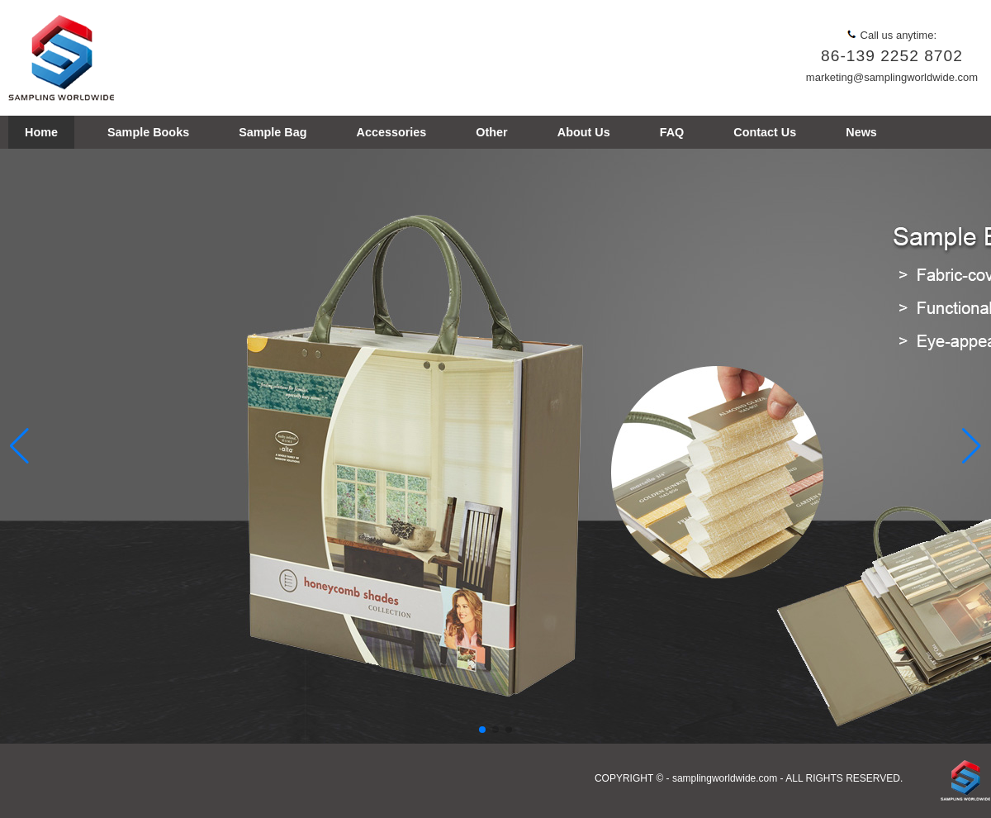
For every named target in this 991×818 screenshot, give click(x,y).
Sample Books (148, 132)
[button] (971, 446)
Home (41, 132)
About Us (583, 132)
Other (491, 132)
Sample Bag (272, 132)
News (861, 132)
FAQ (672, 132)
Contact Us (764, 132)
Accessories (392, 132)
